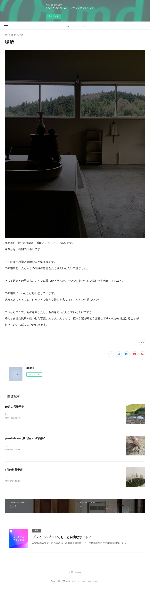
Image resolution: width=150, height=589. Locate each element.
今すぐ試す (53, 16)
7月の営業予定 (14, 470)
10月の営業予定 (14, 406)
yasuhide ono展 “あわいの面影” (25, 438)
